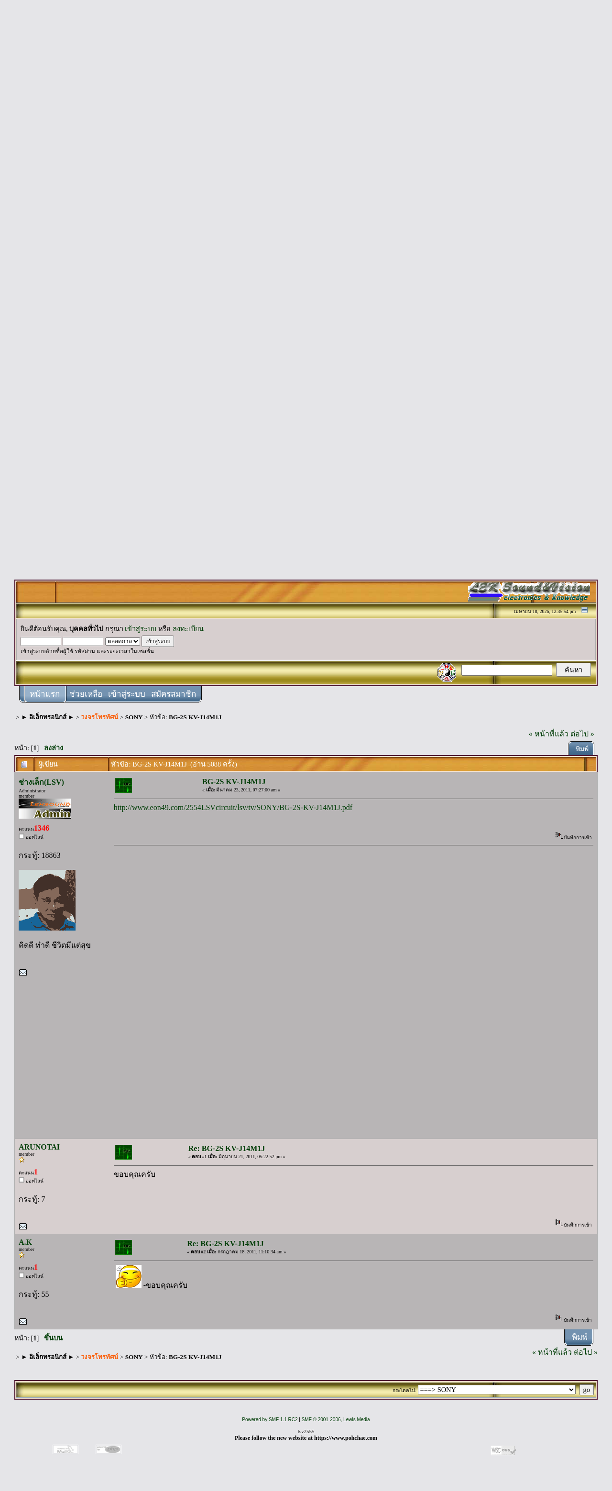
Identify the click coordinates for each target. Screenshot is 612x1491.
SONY (134, 717)
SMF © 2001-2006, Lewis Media (336, 1419)
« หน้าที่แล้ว (548, 734)
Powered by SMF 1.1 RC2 (269, 1419)
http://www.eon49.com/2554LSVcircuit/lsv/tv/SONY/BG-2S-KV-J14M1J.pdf (233, 807)
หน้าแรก (45, 694)
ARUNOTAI (39, 1147)
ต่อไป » (582, 734)
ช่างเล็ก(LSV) (41, 782)
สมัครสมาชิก (173, 694)
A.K (25, 1242)
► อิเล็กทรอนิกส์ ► (47, 717)
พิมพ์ (582, 749)
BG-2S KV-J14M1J (195, 717)
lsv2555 (306, 1431)
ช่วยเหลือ (85, 694)
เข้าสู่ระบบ (140, 629)
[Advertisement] (306, 149)
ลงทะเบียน (188, 629)
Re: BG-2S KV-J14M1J (226, 1148)
